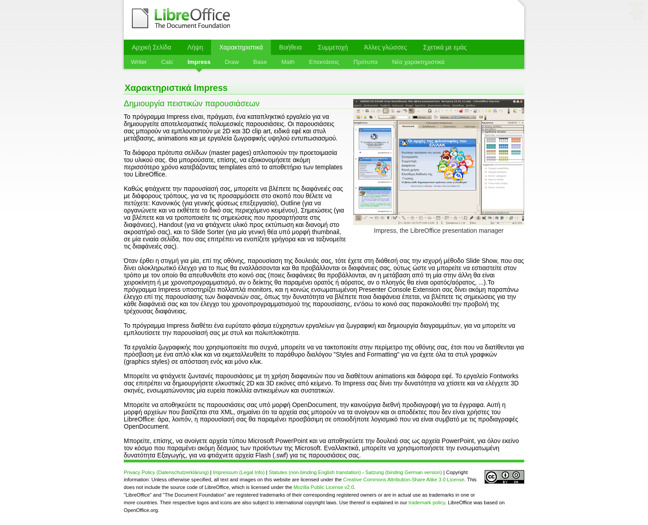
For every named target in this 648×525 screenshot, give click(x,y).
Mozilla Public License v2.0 (323, 487)
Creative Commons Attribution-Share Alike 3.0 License (403, 479)
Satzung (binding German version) (403, 472)
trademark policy (427, 502)
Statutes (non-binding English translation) (315, 472)
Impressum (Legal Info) (239, 472)
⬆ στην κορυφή (637, 13)
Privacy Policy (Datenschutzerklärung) (166, 472)
